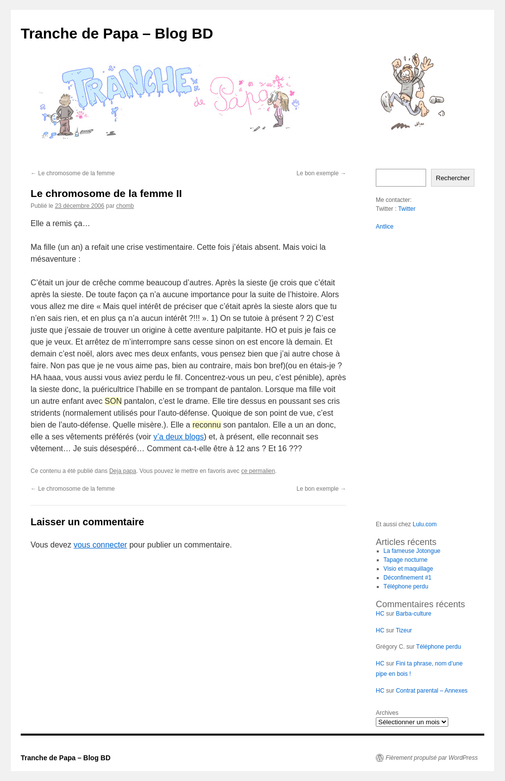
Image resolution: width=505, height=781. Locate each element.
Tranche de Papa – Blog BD (117, 33)
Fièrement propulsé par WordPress (432, 757)
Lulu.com (425, 524)
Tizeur (404, 630)
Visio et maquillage (408, 568)
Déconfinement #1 (408, 577)
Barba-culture (414, 613)
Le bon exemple (321, 173)
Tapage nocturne (406, 559)
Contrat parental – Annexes (432, 690)
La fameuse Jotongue (412, 550)
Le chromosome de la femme (73, 173)
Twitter (406, 208)
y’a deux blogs (178, 436)
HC (380, 613)
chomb (125, 205)
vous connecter (100, 545)
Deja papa (122, 471)
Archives (387, 712)
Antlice (385, 226)
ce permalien (258, 471)
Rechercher (453, 178)
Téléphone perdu (406, 586)
